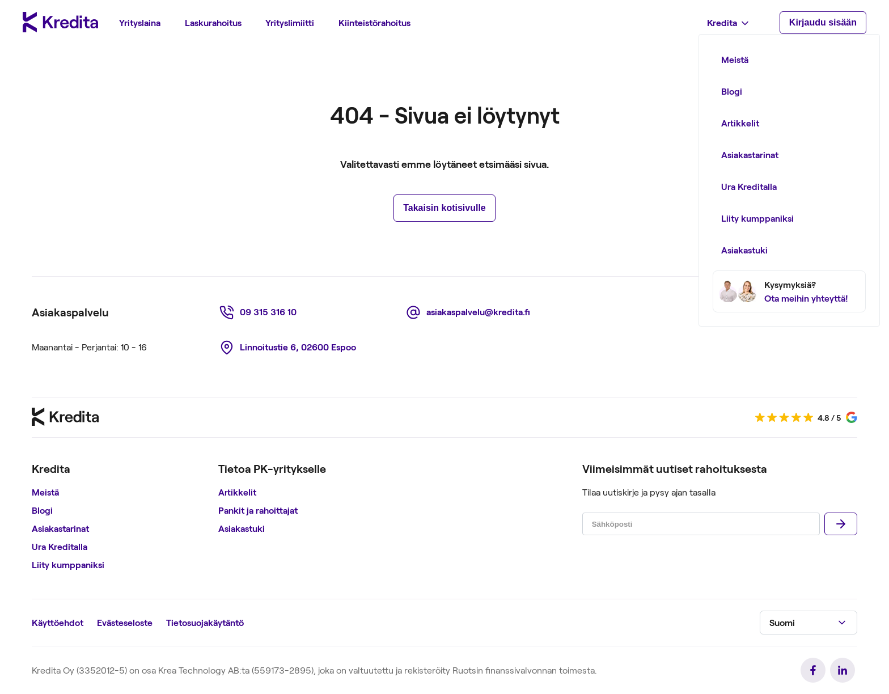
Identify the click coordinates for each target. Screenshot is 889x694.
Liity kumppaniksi (68, 564)
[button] (808, 622)
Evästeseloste (125, 622)
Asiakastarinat (60, 528)
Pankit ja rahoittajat (258, 510)
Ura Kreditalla (59, 546)
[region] (120, 518)
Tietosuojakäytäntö (205, 622)
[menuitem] (140, 22)
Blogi (42, 510)
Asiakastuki (241, 528)
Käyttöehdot (57, 622)
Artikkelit (237, 491)
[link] (259, 312)
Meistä (45, 491)
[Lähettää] (840, 524)
